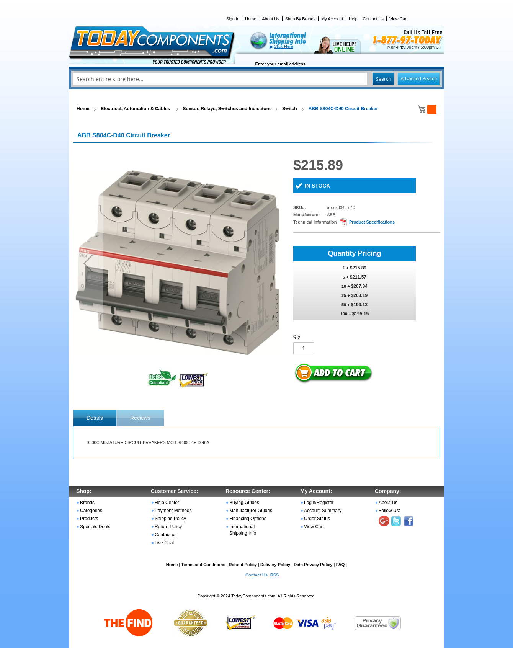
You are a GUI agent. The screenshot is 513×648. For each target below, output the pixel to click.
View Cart (398, 18)
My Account (332, 18)
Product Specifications (372, 222)
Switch (289, 108)
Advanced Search (418, 79)
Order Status (317, 518)
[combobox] (256, 79)
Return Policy (168, 526)
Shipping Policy (170, 518)
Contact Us (373, 18)
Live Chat (164, 542)
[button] (88, 263)
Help (353, 18)
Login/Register (318, 502)
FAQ (340, 564)
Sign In (232, 18)
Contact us (165, 534)
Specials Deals (95, 526)
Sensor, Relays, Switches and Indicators (227, 108)
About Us (270, 18)
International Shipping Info (242, 530)
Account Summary (322, 510)
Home (250, 18)
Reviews (140, 418)
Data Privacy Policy (313, 564)
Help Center (167, 502)
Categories (91, 510)
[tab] (95, 418)
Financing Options (247, 518)
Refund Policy (243, 564)
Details (95, 418)
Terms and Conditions (203, 564)
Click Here (283, 46)
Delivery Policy (275, 564)
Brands (87, 502)
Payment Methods (173, 510)
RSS (274, 575)
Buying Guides (244, 502)
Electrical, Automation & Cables (136, 108)
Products (89, 518)
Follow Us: (389, 510)
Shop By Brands (300, 18)
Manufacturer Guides (250, 510)
